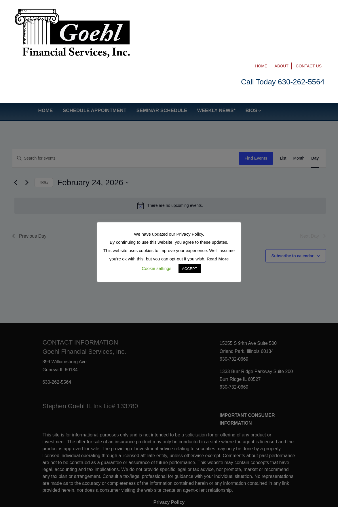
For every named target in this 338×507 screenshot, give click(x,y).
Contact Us (309, 12)
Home (261, 12)
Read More (218, 258)
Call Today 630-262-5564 (282, 28)
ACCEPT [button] (189, 268)
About (281, 12)
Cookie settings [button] (156, 268)
